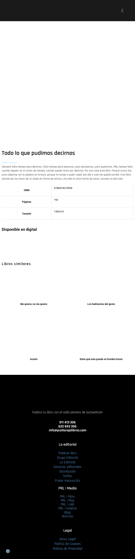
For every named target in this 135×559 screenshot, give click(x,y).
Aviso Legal (68, 539)
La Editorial (67, 462)
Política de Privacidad (67, 548)
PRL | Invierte (67, 508)
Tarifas (67, 476)
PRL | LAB (67, 504)
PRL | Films (67, 496)
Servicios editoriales (67, 467)
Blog (67, 512)
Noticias (67, 516)
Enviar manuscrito (67, 480)
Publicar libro (67, 453)
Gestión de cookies (8, 551)
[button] (122, 10)
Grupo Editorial (67, 457)
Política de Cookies (67, 544)
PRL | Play (67, 500)
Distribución (67, 471)
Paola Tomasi (9, 163)
